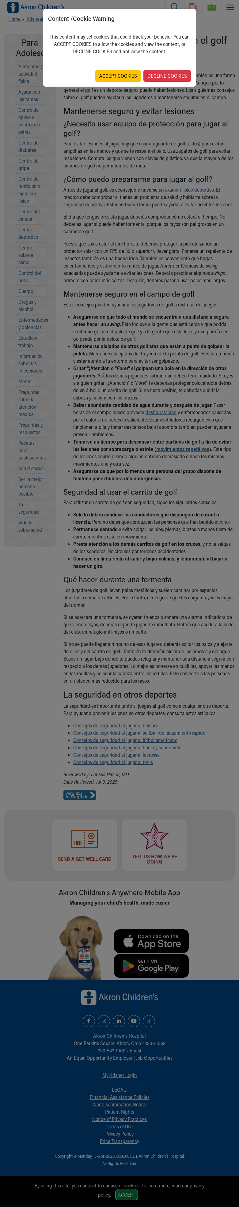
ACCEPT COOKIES (118, 76)
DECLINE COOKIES (167, 76)
